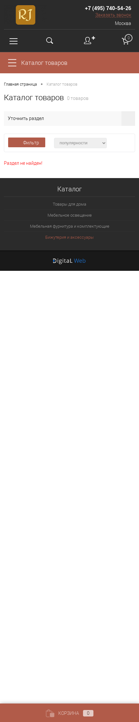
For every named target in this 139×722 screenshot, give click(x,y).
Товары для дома (69, 204)
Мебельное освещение (70, 215)
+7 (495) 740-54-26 (108, 8)
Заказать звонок (113, 15)
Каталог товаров (44, 62)
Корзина (69, 713)
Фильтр (26, 142)
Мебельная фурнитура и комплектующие (69, 226)
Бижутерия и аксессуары (69, 237)
